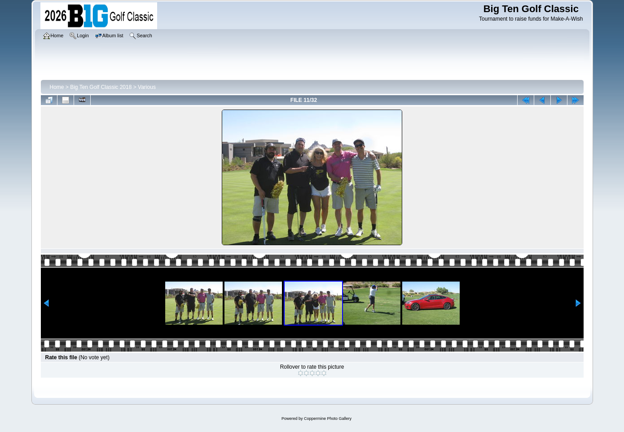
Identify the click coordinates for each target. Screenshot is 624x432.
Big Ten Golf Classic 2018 (101, 87)
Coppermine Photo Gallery (328, 418)
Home (57, 87)
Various (147, 87)
